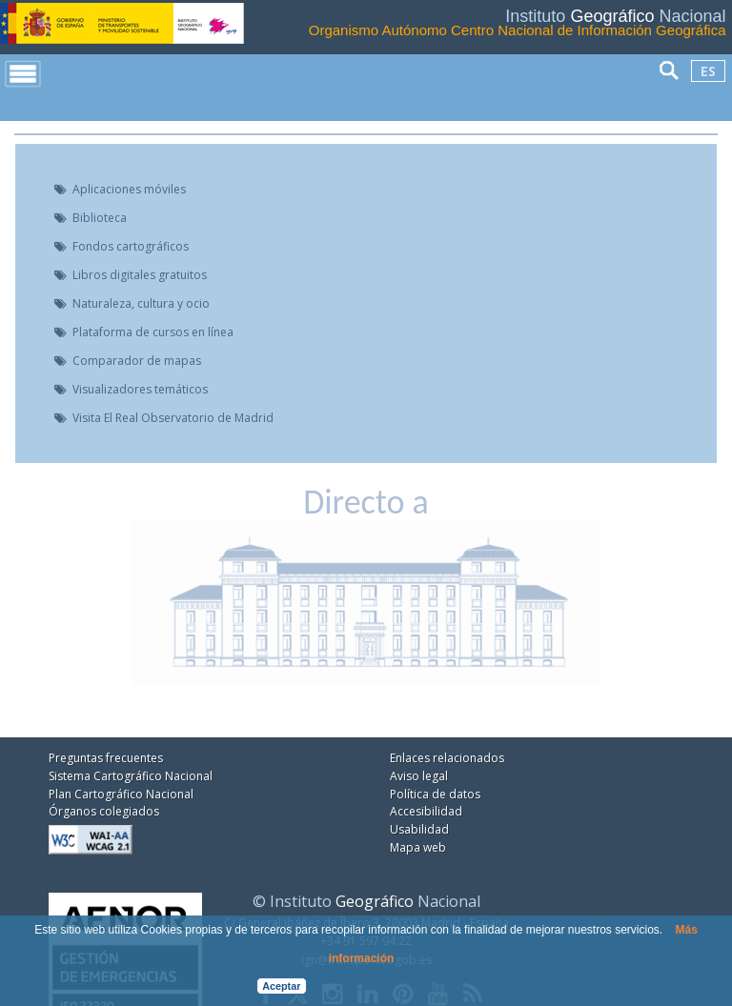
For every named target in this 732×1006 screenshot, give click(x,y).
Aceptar (281, 986)
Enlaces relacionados (447, 758)
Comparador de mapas (136, 361)
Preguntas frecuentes (106, 758)
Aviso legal (419, 776)
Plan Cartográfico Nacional (121, 794)
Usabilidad (419, 829)
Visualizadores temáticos (140, 389)
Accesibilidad (426, 811)
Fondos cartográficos (130, 246)
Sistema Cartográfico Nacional (131, 776)
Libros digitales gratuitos (139, 275)
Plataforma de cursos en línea (153, 332)
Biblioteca (99, 218)
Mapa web (418, 847)
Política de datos (435, 794)
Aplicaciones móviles (129, 189)
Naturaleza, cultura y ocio (141, 304)
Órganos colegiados (104, 811)
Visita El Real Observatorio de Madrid (173, 418)
